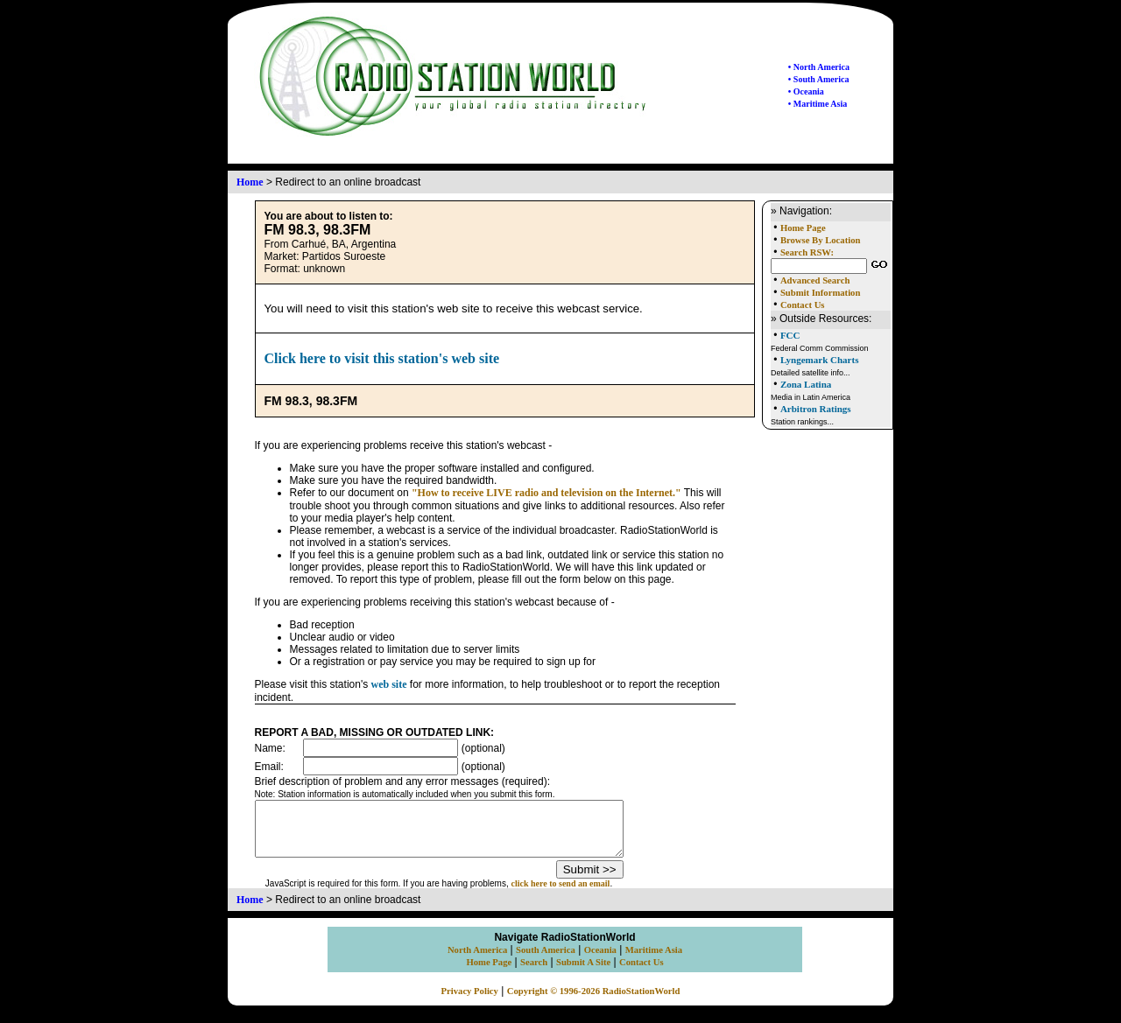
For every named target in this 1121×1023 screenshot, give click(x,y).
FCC (790, 335)
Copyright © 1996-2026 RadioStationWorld (593, 1001)
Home (250, 182)
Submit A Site (583, 972)
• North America (819, 67)
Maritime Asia (653, 960)
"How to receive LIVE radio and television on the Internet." (546, 493)
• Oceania (806, 91)
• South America (819, 79)
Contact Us (802, 305)
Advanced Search (815, 280)
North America (477, 960)
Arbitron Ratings (815, 408)
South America (545, 960)
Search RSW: (807, 252)
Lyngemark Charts (819, 359)
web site (389, 684)
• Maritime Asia (817, 104)
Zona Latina (805, 384)
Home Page (803, 228)
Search (533, 972)
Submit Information (820, 293)
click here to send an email (582, 894)
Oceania (600, 960)
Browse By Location (820, 240)
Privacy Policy (469, 1001)
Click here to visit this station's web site (382, 358)
